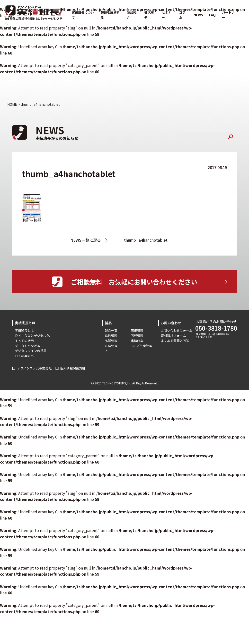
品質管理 (111, 340)
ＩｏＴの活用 (24, 340)
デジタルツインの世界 (30, 350)
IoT (107, 350)
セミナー (166, 15)
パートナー (228, 15)
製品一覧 (111, 330)
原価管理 (137, 330)
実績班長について (83, 15)
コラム (182, 15)
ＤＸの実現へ (24, 355)
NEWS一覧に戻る (85, 240)
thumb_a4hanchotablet (146, 240)
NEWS (198, 15)
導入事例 (149, 15)
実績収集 (137, 340)
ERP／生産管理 (141, 345)
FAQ (212, 15)
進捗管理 (111, 335)
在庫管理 (111, 345)
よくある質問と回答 (175, 340)
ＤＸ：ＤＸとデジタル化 (32, 335)
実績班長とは (24, 330)
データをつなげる (27, 345)
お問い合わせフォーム (176, 330)
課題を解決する (110, 15)
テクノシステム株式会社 (34, 368)
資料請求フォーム (173, 335)
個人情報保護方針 (72, 368)
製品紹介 (131, 15)
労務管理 (137, 335)
